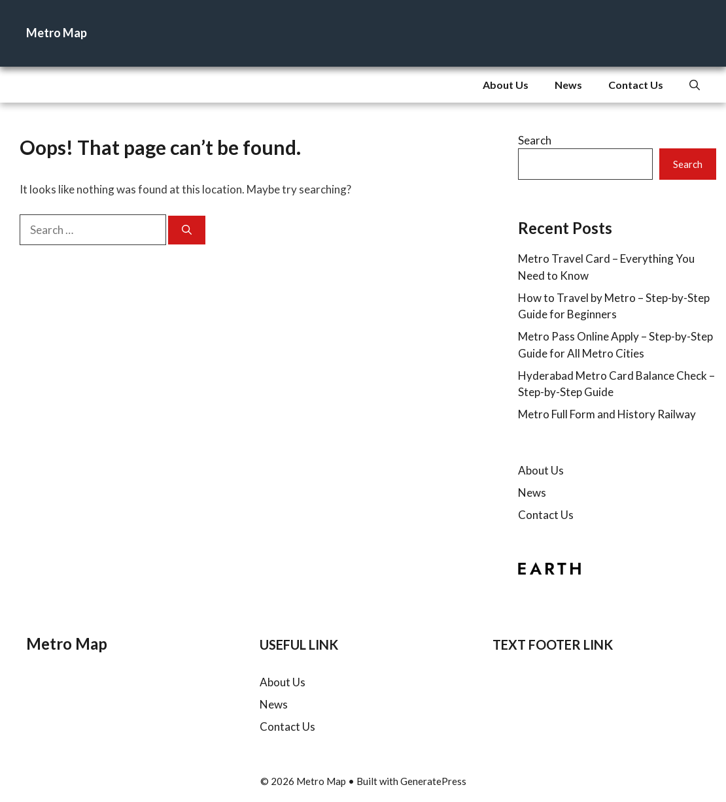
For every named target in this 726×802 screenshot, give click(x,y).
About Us (505, 84)
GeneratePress (433, 781)
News (568, 84)
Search (534, 140)
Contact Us (635, 84)
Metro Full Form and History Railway (607, 414)
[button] (694, 85)
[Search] (186, 230)
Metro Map (56, 32)
